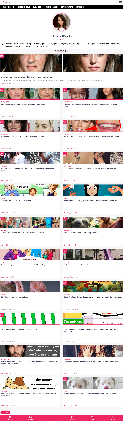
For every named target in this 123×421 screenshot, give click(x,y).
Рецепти (10, 417)
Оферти (113, 417)
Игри (92, 417)
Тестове (51, 417)
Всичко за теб (8, 7)
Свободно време (23, 7)
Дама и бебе (37, 7)
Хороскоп (80, 7)
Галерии (30, 417)
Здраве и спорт (67, 7)
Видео (72, 417)
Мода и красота (52, 7)
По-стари (5, 412)
